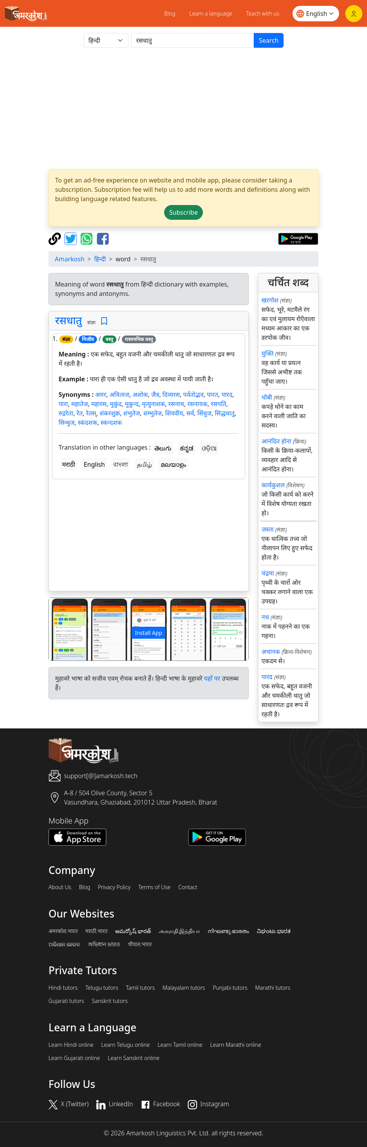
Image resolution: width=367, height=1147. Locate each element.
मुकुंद (115, 404)
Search (269, 40)
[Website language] (316, 13)
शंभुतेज (131, 413)
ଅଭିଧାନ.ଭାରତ (64, 944)
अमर (100, 394)
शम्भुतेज (152, 413)
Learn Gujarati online (74, 1058)
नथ (265, 617)
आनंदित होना (276, 441)
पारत (212, 394)
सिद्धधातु (225, 413)
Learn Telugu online (125, 1044)
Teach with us (262, 13)
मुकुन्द (131, 404)
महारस (99, 404)
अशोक (140, 394)
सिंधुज (204, 413)
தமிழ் (144, 464)
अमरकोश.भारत (63, 931)
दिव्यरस (171, 394)
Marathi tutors (273, 987)
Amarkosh (70, 259)
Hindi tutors (63, 987)
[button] (64, 629)
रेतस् (91, 413)
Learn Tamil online (180, 1044)
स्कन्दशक (111, 422)
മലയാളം (173, 464)
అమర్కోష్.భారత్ (133, 931)
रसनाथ (176, 404)
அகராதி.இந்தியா (179, 931)
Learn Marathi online (235, 1044)
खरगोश (270, 300)
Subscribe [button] (183, 212)
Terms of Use (154, 887)
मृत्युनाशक (153, 404)
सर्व (190, 413)
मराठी (68, 464)
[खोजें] (192, 40)
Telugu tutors (101, 987)
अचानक (270, 651)
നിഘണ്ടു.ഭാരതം (228, 931)
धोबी (266, 397)
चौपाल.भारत (140, 944)
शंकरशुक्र (109, 413)
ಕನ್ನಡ (186, 448)
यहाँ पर (212, 678)
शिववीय (174, 413)
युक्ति (267, 353)
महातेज (79, 404)
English (94, 464)
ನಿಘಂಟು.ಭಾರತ (273, 931)
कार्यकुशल (273, 485)
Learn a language (210, 13)
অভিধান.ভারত (104, 944)
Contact (187, 887)
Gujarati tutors (66, 1001)
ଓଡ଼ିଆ (209, 448)
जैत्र (155, 394)
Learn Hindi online (70, 1044)
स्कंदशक (87, 422)
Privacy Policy (114, 887)
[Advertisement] (183, 108)
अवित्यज (119, 394)
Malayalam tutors (184, 987)
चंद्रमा (267, 573)
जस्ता (267, 529)
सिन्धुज (66, 422)
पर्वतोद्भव (193, 394)
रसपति (218, 404)
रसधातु (68, 320)
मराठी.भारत (96, 931)
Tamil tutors (140, 987)
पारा (63, 404)
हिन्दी (100, 259)
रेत (79, 413)
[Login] (353, 13)
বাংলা (120, 464)
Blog (169, 13)
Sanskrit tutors (110, 1001)
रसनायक (197, 404)
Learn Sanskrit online (133, 1058)
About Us (59, 887)
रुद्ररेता (66, 413)
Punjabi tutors (230, 987)
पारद (227, 394)
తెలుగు (162, 448)
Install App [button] (148, 632)
